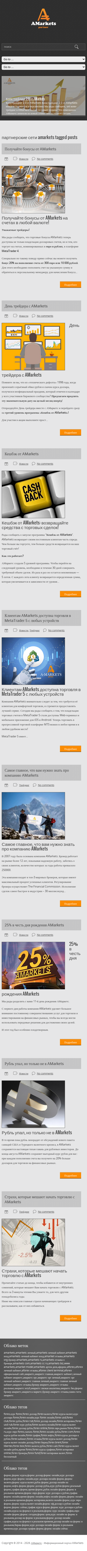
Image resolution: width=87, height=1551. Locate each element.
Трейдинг (35, 630)
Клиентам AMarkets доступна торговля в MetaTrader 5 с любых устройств (38, 618)
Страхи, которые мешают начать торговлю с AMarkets (40, 1199)
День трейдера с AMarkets (26, 305)
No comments (45, 159)
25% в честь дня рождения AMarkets (34, 924)
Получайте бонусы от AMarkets (30, 148)
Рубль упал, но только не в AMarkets (34, 1063)
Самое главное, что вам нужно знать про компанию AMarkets (37, 773)
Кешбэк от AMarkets (21, 453)
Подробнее (70, 284)
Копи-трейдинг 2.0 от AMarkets (25, 98)
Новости (23, 159)
